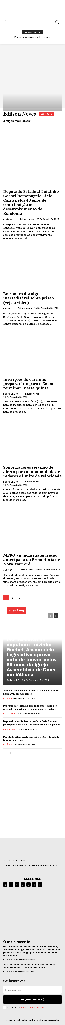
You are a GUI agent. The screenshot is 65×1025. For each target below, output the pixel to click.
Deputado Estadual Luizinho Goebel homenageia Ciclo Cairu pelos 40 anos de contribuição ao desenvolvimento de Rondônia (31, 202)
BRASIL (6, 308)
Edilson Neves (27, 219)
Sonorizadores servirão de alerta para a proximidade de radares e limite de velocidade (32, 471)
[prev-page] (50, 615)
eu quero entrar (32, 999)
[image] (32, 912)
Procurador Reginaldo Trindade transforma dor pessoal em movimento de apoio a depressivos (30, 707)
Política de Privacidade (32, 1007)
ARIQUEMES (9, 729)
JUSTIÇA (7, 570)
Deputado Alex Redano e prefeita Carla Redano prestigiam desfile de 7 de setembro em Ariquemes (31, 723)
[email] (32, 990)
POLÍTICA (8, 219)
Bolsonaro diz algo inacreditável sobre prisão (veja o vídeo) (28, 298)
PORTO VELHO (10, 394)
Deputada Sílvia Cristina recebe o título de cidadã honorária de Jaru (31, 738)
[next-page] (26, 597)
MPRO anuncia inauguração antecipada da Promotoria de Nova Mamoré (31, 559)
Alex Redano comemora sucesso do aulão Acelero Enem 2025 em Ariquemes (31, 692)
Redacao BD (13, 680)
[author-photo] (17, 219)
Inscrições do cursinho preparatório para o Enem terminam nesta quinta (28, 384)
